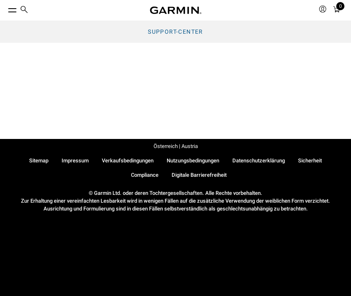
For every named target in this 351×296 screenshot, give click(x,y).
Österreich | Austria (176, 146)
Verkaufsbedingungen (128, 160)
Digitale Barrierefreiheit (199, 175)
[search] (24, 10)
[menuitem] (24, 10)
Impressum (75, 160)
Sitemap (38, 160)
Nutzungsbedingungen (193, 160)
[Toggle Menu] (5, 8)
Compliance (144, 175)
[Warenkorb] (336, 10)
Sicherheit (310, 160)
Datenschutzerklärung (258, 160)
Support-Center (175, 31)
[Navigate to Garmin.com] (175, 10)
